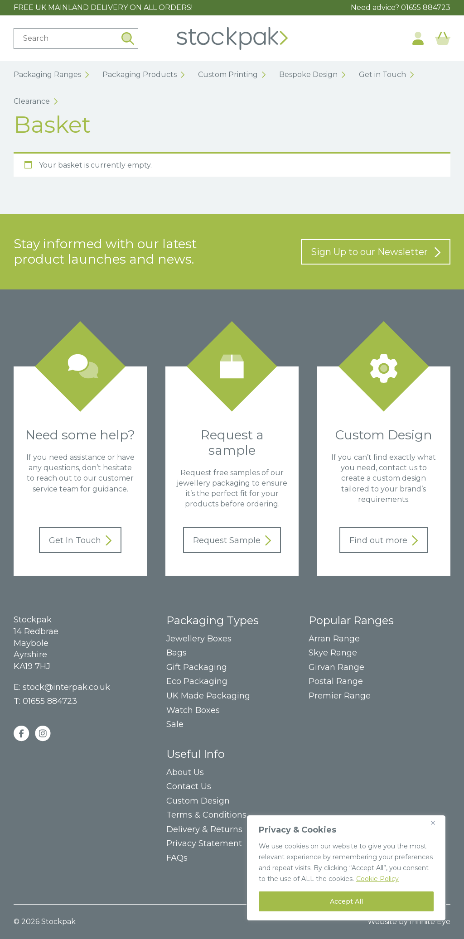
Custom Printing (232, 74)
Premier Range (340, 696)
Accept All (346, 901)
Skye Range (333, 653)
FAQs (177, 858)
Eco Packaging (196, 681)
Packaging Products (143, 74)
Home (232, 38)
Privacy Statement (204, 843)
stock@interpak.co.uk (66, 687)
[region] (346, 868)
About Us (185, 772)
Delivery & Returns (204, 829)
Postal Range (336, 681)
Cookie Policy (377, 879)
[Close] (436, 822)
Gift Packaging (196, 667)
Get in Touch (386, 74)
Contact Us (188, 786)
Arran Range (334, 639)
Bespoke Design (312, 74)
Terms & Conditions (206, 815)
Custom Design (198, 801)
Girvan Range (336, 667)
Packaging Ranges (51, 74)
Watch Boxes (193, 710)
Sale (175, 724)
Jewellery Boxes (199, 639)
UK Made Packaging (208, 696)
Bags (176, 653)
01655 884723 (425, 7)
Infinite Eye (430, 921)
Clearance (36, 101)
